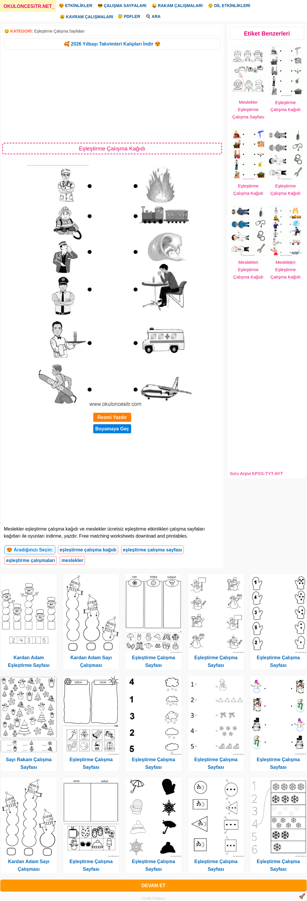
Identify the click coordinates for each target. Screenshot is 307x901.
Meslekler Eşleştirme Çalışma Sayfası (248, 109)
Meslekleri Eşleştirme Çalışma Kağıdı (248, 269)
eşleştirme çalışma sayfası (152, 549)
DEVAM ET (153, 885)
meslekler (72, 560)
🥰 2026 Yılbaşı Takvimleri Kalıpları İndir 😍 (112, 43)
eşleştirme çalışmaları (30, 560)
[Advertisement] (112, 96)
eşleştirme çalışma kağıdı (88, 549)
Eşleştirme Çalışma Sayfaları (59, 31)
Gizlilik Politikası (153, 898)
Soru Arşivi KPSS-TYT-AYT (256, 473)
